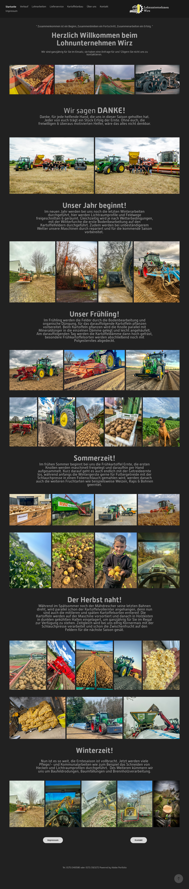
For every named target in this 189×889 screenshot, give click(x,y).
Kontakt (104, 6)
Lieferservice (57, 6)
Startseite (11, 6)
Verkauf (24, 6)
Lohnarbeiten (39, 6)
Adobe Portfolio (119, 867)
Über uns (91, 6)
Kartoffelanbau (75, 6)
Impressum (11, 11)
